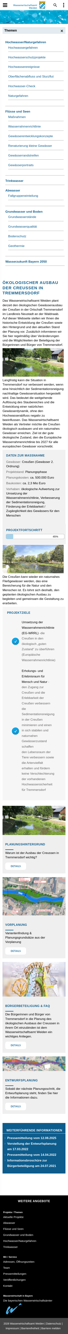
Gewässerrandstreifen (23, 155)
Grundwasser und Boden (23, 211)
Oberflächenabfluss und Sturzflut (31, 76)
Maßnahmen (17, 117)
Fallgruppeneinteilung (23, 196)
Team (6, 1267)
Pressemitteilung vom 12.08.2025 (31, 1138)
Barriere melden (51, 1328)
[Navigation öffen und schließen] (5, 5)
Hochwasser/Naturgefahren (25, 42)
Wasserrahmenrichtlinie (24, 126)
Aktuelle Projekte (13, 1217)
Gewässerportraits (21, 165)
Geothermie (16, 246)
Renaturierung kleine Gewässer (30, 146)
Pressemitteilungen (14, 1273)
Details (16, 866)
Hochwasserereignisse (24, 67)
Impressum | (13, 1328)
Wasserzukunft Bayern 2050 (26, 261)
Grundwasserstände (22, 217)
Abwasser (12, 190)
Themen (10, 30)
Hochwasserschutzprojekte (27, 57)
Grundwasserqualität (22, 226)
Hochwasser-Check (21, 86)
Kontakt (8, 1285)
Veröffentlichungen (14, 1279)
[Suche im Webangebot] (55, 5)
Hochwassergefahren (23, 47)
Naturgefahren (18, 96)
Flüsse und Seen (17, 111)
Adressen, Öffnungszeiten (18, 1261)
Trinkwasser (14, 181)
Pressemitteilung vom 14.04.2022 (31, 1155)
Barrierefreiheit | (30, 1328)
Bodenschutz (17, 236)
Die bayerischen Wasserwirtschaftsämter (27, 1300)
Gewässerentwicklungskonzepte (30, 136)
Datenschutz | (54, 1323)
